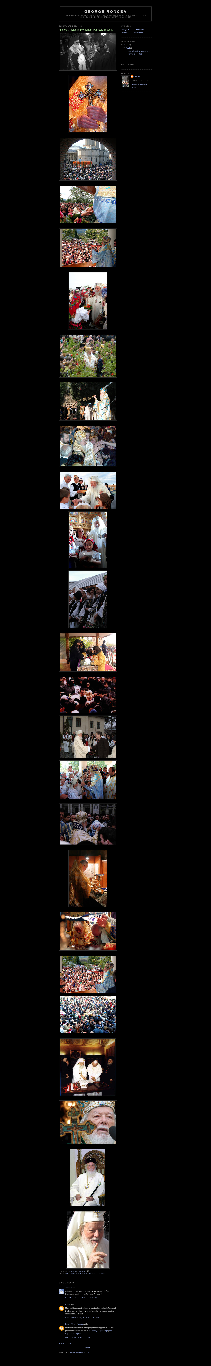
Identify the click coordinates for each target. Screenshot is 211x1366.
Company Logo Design (98, 1331)
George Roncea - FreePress (132, 29)
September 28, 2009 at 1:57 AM (82, 1318)
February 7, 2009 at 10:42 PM (81, 1298)
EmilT (67, 1304)
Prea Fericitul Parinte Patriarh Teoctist (85, 1274)
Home (87, 1347)
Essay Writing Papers (74, 1324)
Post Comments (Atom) (79, 1352)
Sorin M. (68, 1287)
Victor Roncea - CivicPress (132, 33)
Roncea (137, 76)
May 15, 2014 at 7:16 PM (78, 1337)
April (128, 48)
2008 (126, 45)
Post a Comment (66, 1343)
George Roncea (105, 11)
